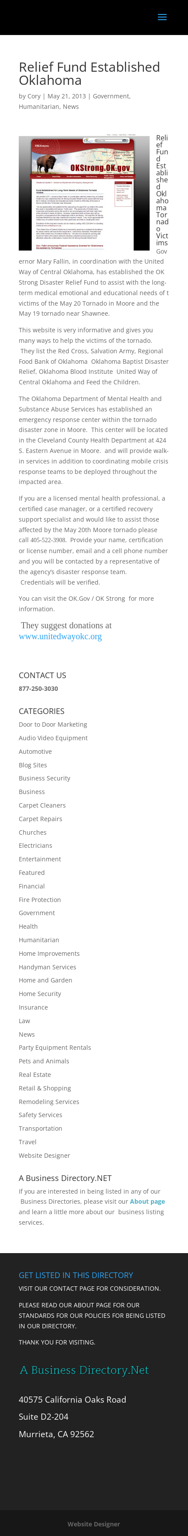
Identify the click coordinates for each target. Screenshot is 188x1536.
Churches (33, 832)
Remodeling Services (49, 1101)
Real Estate (35, 1074)
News (71, 106)
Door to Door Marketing (53, 724)
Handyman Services (47, 967)
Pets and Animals (44, 1061)
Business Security (44, 778)
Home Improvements (49, 953)
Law (24, 1021)
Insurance (33, 1007)
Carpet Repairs (40, 819)
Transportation (40, 1128)
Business (32, 791)
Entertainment (40, 859)
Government (111, 96)
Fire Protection (40, 899)
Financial (32, 886)
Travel (28, 1142)
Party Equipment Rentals (55, 1047)
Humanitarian (39, 106)
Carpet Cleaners (42, 805)
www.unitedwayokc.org (60, 636)
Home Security (40, 993)
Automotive (35, 751)
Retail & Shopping (45, 1088)
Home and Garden (45, 980)
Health (28, 926)
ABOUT (84, 1305)
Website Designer (44, 1155)
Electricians (35, 845)
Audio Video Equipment (53, 738)
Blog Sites (33, 765)
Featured (32, 872)
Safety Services (40, 1115)
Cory (34, 96)
